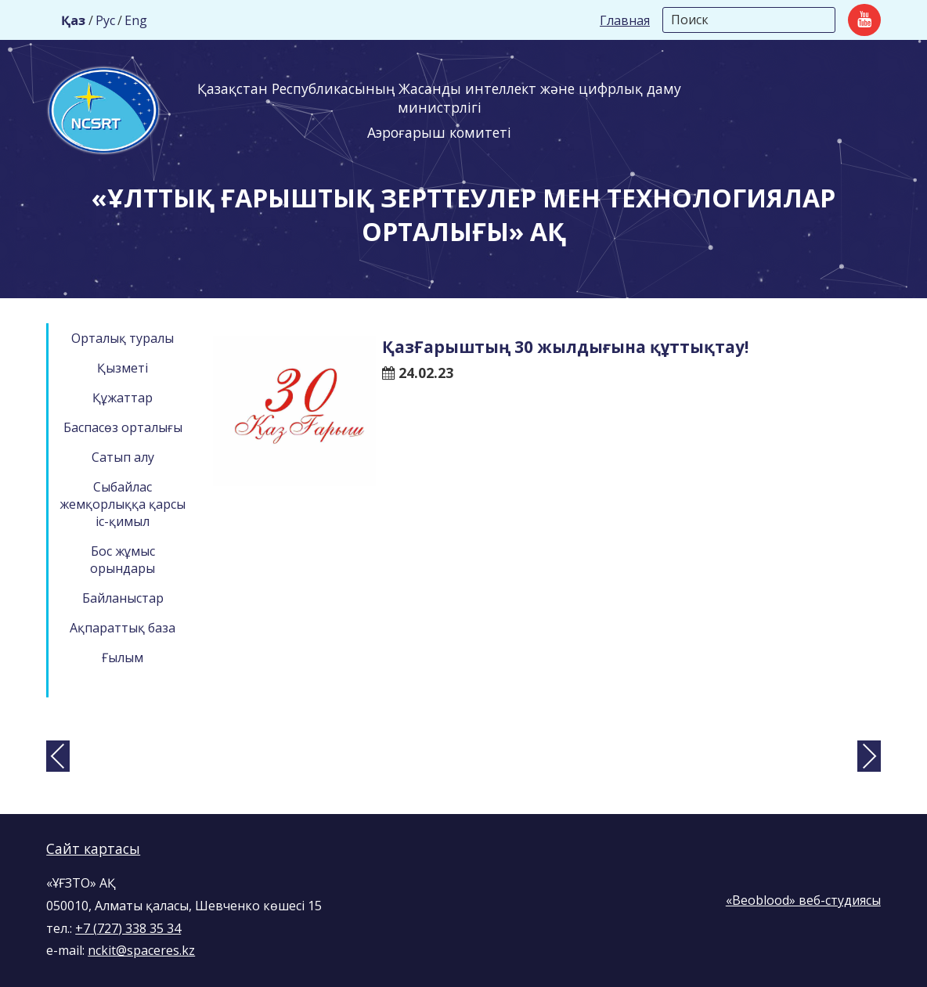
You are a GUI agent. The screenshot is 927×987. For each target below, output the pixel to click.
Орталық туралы (122, 338)
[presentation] (58, 756)
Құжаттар (122, 397)
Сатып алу (123, 457)
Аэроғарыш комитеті (439, 132)
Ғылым (122, 657)
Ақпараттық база (122, 627)
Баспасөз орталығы (122, 427)
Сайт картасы (93, 848)
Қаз (73, 20)
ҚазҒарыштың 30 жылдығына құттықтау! (565, 347)
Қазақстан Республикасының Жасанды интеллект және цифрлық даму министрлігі (439, 98)
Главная (625, 20)
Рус (105, 20)
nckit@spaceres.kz (141, 950)
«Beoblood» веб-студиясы (803, 900)
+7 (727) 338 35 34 (128, 928)
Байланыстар (123, 598)
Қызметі (122, 367)
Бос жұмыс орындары (122, 559)
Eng (135, 20)
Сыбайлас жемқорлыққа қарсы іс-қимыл (123, 504)
